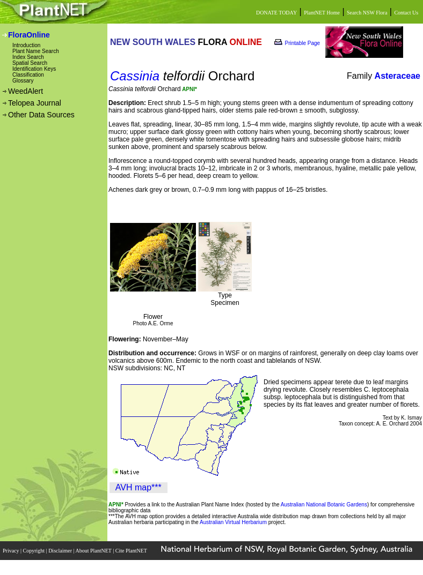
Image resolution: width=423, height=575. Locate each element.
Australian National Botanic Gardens (324, 504)
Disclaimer (60, 551)
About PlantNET (94, 551)
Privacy (11, 551)
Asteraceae (397, 75)
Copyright (34, 551)
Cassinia (134, 76)
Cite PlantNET (131, 551)
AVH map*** (138, 487)
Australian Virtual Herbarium (233, 522)
